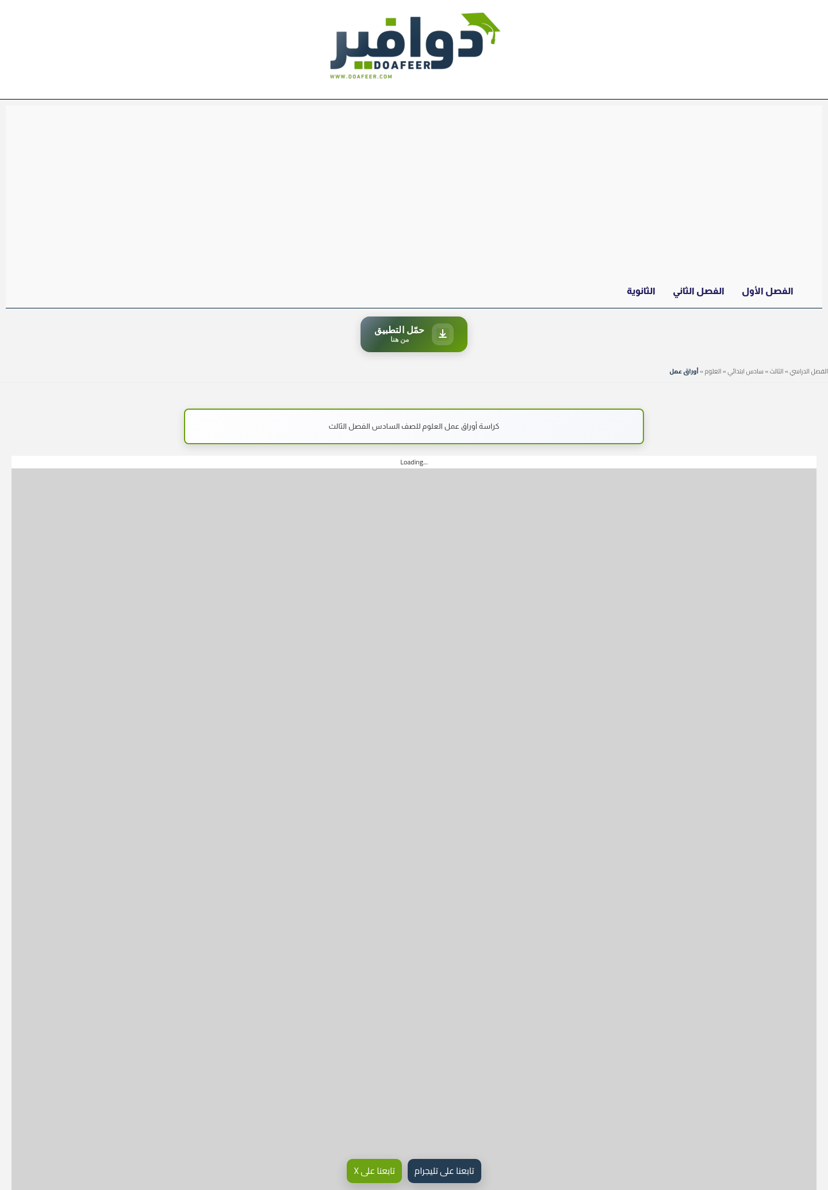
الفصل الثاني (698, 291)
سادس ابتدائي (745, 371)
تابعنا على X (374, 1170)
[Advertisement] (414, 191)
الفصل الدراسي (808, 371)
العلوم (712, 371)
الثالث (777, 371)
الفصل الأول (767, 291)
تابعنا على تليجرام (444, 1170)
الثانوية (641, 291)
